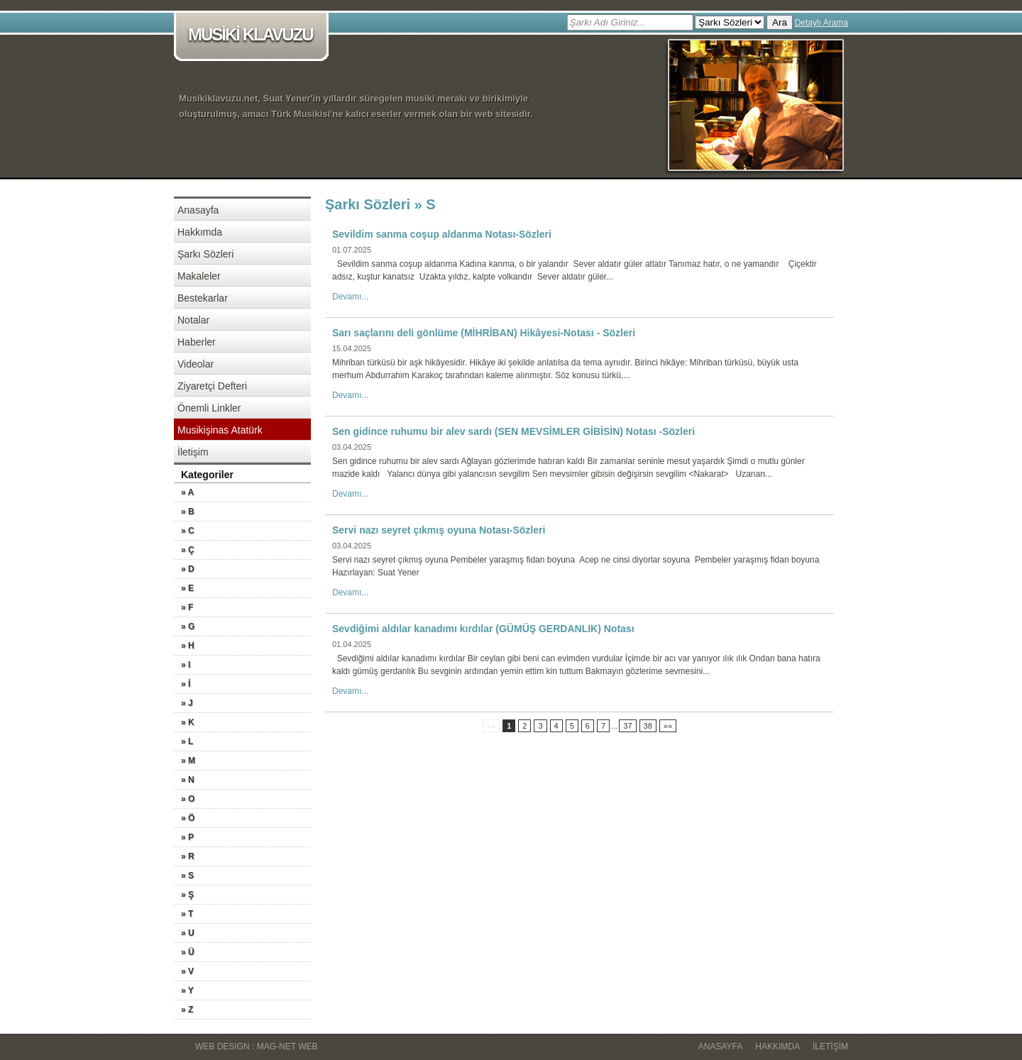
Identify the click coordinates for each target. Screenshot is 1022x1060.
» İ (185, 684)
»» (668, 726)
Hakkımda (199, 232)
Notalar (193, 320)
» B (187, 512)
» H (187, 646)
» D (187, 569)
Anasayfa (198, 210)
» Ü (187, 952)
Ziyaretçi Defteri (212, 386)
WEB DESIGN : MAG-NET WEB (256, 1046)
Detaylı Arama (821, 23)
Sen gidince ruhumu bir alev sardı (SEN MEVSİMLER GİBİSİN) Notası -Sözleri (513, 431)
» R (187, 856)
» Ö (187, 818)
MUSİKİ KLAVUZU (253, 36)
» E (187, 588)
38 (648, 726)
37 (627, 726)
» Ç (187, 550)
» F (187, 607)
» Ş (187, 895)
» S (187, 875)
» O (187, 799)
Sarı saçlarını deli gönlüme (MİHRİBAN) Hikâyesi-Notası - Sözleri (483, 332)
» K (187, 722)
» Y (187, 990)
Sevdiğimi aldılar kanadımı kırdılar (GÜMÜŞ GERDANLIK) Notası (483, 628)
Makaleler (199, 276)
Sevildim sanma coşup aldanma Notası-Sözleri (441, 234)
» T (187, 914)
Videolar (195, 364)
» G (187, 626)
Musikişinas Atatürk (220, 430)
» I (185, 665)
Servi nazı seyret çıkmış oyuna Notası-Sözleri (438, 530)
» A (187, 492)
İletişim (193, 452)
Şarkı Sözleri (205, 254)
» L (187, 741)
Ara (779, 22)
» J (187, 703)
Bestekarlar (202, 298)
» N (187, 780)
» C (187, 531)
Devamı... (350, 297)
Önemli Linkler (209, 408)
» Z (187, 1010)
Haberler (196, 342)
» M (188, 761)
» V (187, 971)
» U (187, 933)
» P (187, 837)
